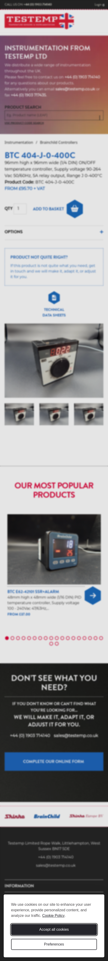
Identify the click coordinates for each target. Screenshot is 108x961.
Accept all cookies (54, 929)
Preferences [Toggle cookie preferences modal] (54, 944)
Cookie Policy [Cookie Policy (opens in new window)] (53, 916)
